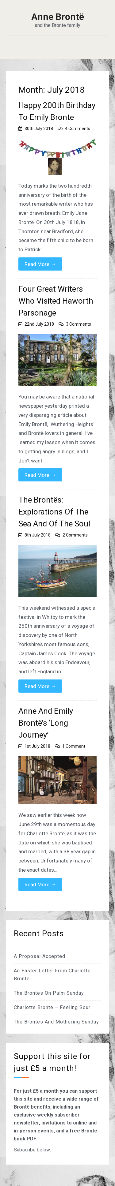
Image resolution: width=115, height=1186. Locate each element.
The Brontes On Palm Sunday (49, 993)
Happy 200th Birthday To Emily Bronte (56, 111)
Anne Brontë (57, 16)
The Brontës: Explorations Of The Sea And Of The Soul (54, 511)
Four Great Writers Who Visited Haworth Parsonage (55, 300)
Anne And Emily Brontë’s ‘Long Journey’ (45, 722)
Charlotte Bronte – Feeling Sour (52, 1007)
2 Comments (75, 535)
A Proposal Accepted (39, 956)
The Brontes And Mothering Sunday (56, 1022)
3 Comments (78, 324)
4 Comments (77, 128)
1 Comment (73, 746)
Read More (40, 264)
